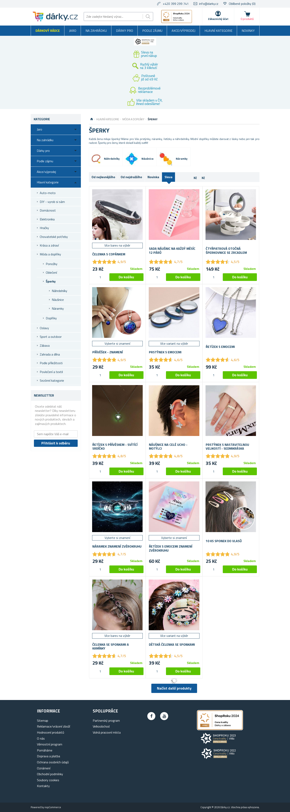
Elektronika (47, 219)
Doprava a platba (48, 756)
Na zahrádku (96, 30)
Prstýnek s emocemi (165, 352)
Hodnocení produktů (50, 732)
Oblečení (51, 272)
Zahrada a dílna (50, 354)
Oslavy (44, 328)
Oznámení (43, 768)
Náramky (58, 308)
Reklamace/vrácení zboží (53, 726)
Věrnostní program (49, 744)
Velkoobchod (101, 726)
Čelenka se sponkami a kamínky (110, 646)
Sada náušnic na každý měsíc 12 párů (172, 250)
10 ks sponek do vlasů (224, 541)
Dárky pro (124, 30)
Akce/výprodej (183, 30)
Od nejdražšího (131, 177)
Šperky (51, 281)
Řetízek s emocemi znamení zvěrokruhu (170, 548)
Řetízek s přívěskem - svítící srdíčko (114, 446)
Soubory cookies (48, 780)
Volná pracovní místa (107, 732)
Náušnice (58, 299)
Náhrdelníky (59, 290)
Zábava (45, 345)
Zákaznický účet (218, 19)
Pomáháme (44, 750)
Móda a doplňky (50, 254)
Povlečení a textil (51, 371)
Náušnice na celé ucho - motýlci (168, 446)
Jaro (72, 30)
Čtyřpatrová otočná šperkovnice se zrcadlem (226, 250)
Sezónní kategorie (52, 380)
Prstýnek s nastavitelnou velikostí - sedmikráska (227, 446)
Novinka (153, 177)
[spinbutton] (100, 277)
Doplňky (51, 318)
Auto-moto (48, 192)
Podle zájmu (152, 30)
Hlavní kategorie (218, 30)
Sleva (168, 177)
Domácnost (48, 210)
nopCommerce (53, 807)
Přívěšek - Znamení (107, 352)
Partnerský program (106, 720)
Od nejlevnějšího (103, 177)
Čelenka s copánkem (108, 254)
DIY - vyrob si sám (52, 201)
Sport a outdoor (51, 336)
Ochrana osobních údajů (53, 762)
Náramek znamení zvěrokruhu (116, 546)
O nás (41, 738)
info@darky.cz (208, 3)
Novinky (248, 30)
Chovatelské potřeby (54, 236)
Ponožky (51, 263)
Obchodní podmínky (50, 774)
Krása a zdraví (49, 245)
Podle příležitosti (51, 363)
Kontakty (43, 785)
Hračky (44, 227)
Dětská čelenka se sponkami (172, 645)
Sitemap (42, 720)
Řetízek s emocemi (220, 347)
